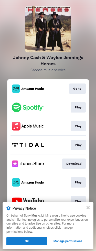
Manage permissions (68, 241)
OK (27, 241)
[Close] (88, 207)
